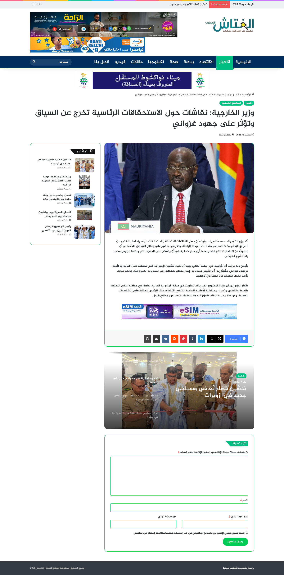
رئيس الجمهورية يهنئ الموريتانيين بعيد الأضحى (56, 228)
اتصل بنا (101, 62)
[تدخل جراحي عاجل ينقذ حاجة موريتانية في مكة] (84, 200)
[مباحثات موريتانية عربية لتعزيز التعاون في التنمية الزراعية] (84, 182)
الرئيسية (243, 62)
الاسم (244, 500)
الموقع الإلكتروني (167, 517)
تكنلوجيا (156, 62)
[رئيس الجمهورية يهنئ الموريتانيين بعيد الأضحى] (84, 232)
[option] (179, 390)
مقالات (137, 62)
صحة (173, 62)
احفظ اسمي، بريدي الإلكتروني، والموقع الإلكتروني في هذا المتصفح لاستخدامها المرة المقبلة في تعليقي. (189, 533)
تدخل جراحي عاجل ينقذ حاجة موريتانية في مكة (57, 197)
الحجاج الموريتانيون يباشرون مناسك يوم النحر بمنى (54, 214)
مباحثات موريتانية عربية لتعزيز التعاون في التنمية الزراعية (56, 181)
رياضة (188, 62)
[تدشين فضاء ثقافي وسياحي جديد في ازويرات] (84, 165)
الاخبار (224, 62)
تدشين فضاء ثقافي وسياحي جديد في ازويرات (182, 4)
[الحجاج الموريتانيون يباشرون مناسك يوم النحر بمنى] (84, 215)
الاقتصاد (206, 62)
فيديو (120, 62)
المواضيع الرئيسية (231, 103)
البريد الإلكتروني (238, 517)
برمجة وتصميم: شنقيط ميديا (238, 568)
